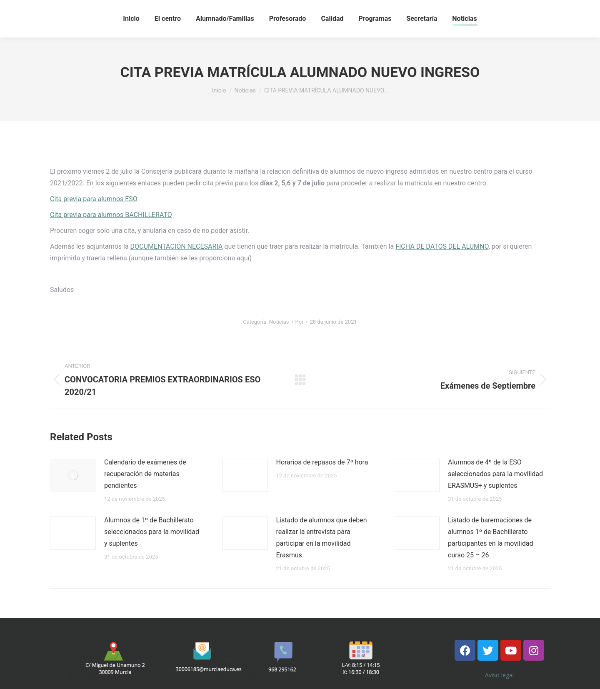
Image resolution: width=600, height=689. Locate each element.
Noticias (279, 322)
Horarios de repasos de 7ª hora (322, 462)
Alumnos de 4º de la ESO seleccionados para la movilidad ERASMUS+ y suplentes (495, 473)
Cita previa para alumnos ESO (94, 199)
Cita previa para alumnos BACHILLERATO (111, 215)
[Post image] (73, 475)
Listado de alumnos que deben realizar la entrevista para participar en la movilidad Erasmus (321, 537)
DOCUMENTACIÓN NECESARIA (176, 246)
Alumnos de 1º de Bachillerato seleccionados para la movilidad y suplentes (151, 531)
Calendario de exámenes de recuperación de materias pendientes (145, 473)
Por (299, 322)
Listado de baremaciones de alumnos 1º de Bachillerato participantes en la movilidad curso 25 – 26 (490, 537)
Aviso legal (499, 675)
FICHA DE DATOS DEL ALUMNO (441, 246)
